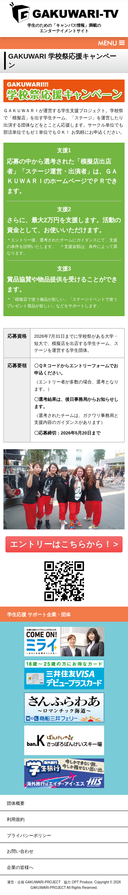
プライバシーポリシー (29, 835)
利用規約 (16, 819)
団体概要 (16, 803)
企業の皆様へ (20, 867)
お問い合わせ (20, 851)
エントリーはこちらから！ (61, 544)
